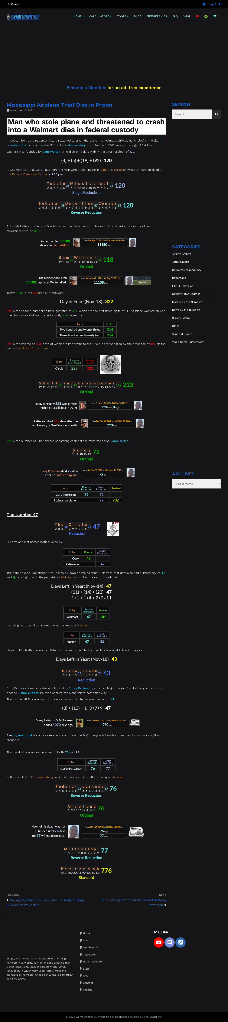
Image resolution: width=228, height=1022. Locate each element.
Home (77, 16)
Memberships (157, 16)
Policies (88, 989)
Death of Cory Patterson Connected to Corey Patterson (133, 902)
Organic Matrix (181, 317)
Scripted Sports (182, 333)
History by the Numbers (187, 301)
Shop (187, 16)
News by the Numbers (186, 309)
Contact (88, 982)
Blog (138, 16)
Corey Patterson (80, 688)
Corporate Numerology (186, 269)
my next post (22, 735)
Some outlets (28, 693)
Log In (214, 4)
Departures (179, 277)
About (87, 940)
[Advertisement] (114, 50)
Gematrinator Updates (186, 293)
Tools (121, 16)
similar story (77, 145)
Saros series (119, 441)
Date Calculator (93, 961)
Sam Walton (51, 151)
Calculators (99, 16)
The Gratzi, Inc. (153, 1016)
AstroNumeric (180, 261)
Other (175, 325)
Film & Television (182, 285)
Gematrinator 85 (86, 1016)
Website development (112, 1016)
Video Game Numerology (188, 341)
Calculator (89, 954)
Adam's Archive (181, 253)
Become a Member (86, 87)
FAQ (175, 16)
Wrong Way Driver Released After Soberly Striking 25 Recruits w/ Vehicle (45, 902)
